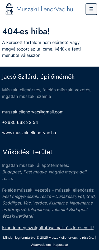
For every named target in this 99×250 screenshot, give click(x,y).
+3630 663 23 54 (20, 122)
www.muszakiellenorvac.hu (29, 132)
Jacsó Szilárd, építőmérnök (38, 76)
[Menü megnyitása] (91, 9)
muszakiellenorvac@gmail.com (33, 111)
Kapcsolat (60, 245)
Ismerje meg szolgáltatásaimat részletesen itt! (48, 227)
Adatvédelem (41, 245)
